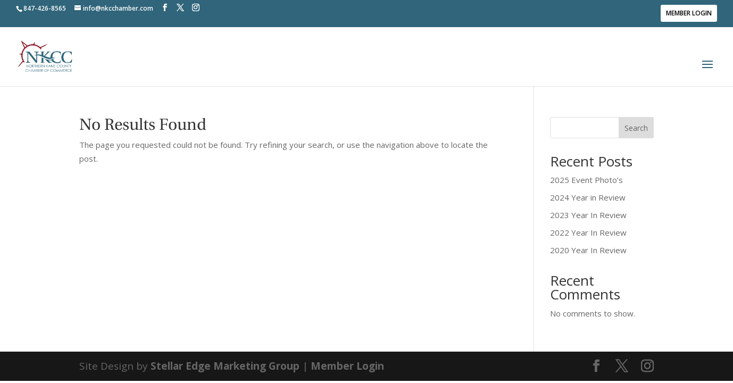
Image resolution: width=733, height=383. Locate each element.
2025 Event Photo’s (586, 179)
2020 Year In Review (588, 250)
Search (636, 128)
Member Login (689, 13)
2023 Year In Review (588, 215)
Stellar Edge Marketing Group (225, 366)
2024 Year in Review (588, 197)
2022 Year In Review (588, 232)
